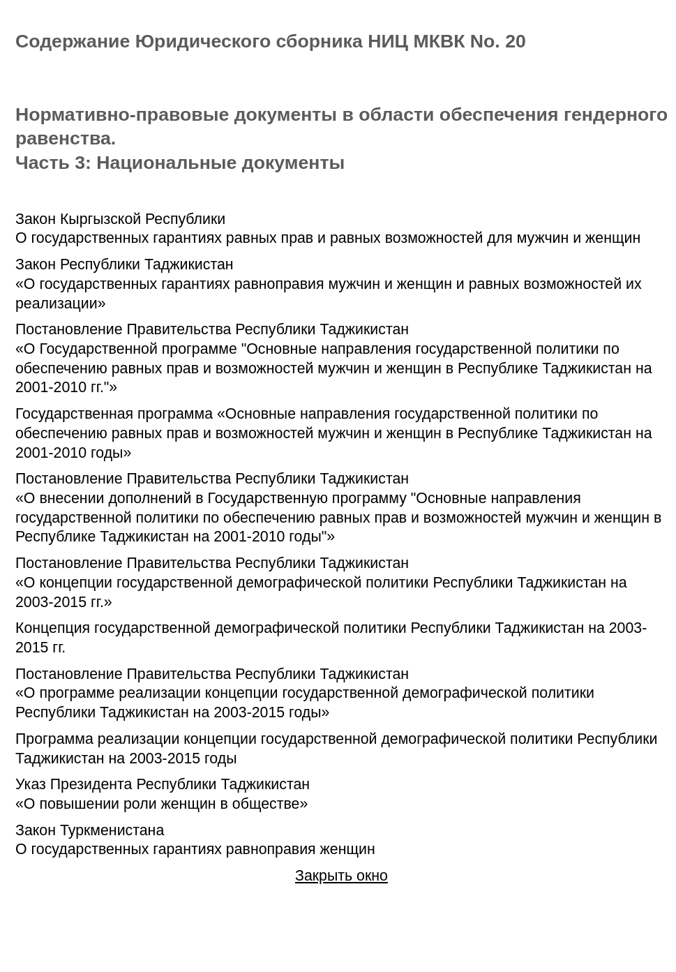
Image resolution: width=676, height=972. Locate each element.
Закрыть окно (341, 875)
